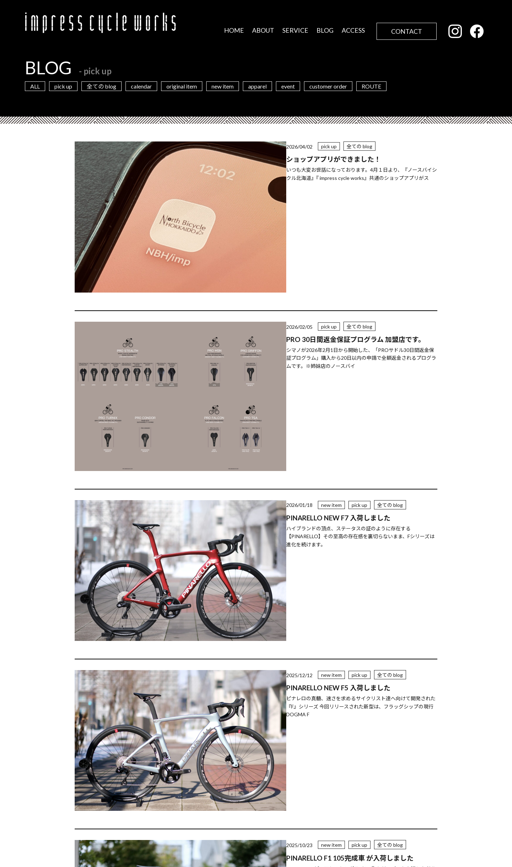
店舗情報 (153, 827)
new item (223, 86)
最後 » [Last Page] (369, 639)
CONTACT (406, 31)
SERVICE (295, 30)
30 (321, 639)
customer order (328, 86)
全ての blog (101, 86)
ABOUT (263, 30)
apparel (257, 86)
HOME (234, 30)
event (288, 86)
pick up (63, 86)
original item (181, 86)
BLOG (325, 30)
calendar (141, 86)
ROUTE (371, 86)
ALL (35, 86)
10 (280, 639)
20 (301, 639)
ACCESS (353, 30)
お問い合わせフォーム (352, 814)
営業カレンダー (121, 803)
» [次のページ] (350, 640)
